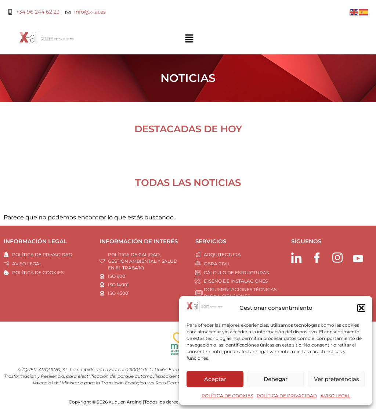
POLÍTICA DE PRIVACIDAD (287, 395)
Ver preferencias (336, 379)
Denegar (276, 379)
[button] (361, 308)
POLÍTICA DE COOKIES (227, 395)
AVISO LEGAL (335, 395)
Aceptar (215, 379)
